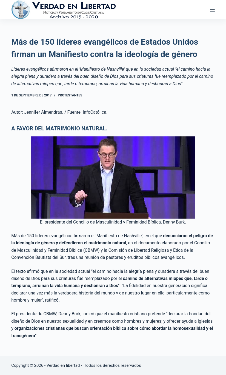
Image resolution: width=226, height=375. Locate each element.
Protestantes (70, 95)
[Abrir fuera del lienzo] (212, 9)
